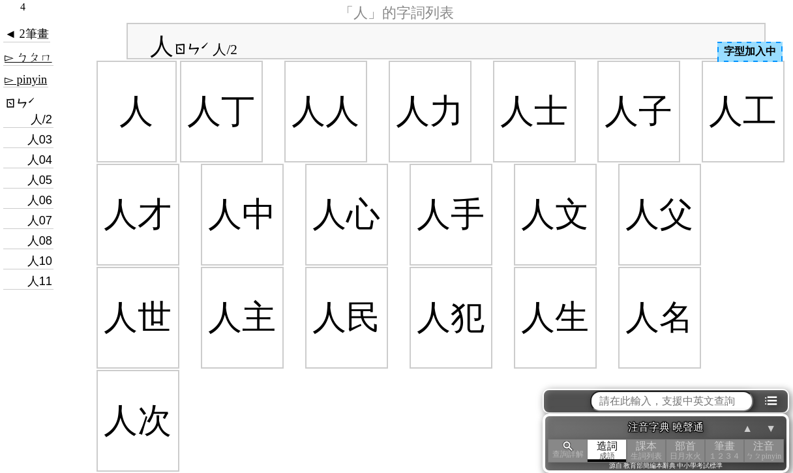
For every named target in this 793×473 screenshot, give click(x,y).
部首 (685, 450)
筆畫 (724, 450)
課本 (646, 450)
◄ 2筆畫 (27, 33)
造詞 (607, 450)
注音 (763, 450)
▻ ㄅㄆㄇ (28, 57)
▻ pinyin (26, 79)
